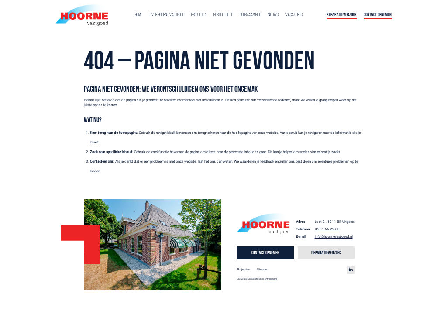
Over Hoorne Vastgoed (167, 15)
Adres (300, 222)
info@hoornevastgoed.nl (334, 237)
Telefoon (303, 229)
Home (139, 15)
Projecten (198, 15)
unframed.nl (271, 278)
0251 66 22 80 (327, 229)
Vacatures (294, 15)
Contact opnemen (378, 15)
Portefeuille (223, 15)
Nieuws (273, 15)
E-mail (301, 237)
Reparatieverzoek (342, 15)
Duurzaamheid (250, 15)
